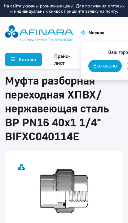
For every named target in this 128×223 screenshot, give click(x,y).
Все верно (105, 65)
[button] (92, 32)
